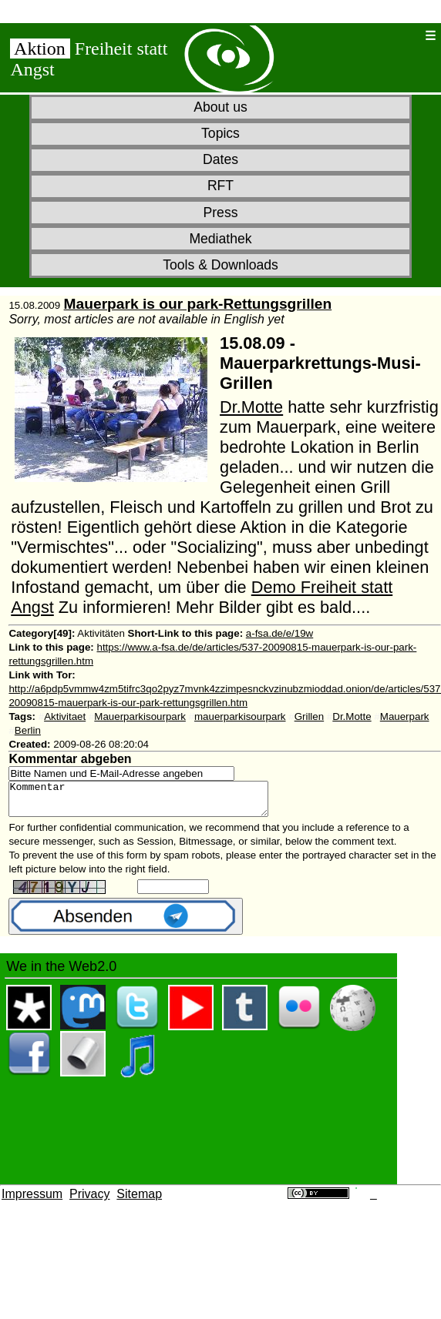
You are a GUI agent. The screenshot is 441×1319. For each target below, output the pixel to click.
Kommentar (153, 802)
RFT (220, 185)
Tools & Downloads (220, 265)
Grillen (310, 716)
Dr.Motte (251, 407)
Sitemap (139, 1200)
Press (221, 212)
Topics (220, 133)
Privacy (89, 1200)
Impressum (32, 1200)
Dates (220, 159)
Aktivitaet (65, 716)
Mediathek (220, 238)
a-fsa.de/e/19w (279, 633)
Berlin (28, 730)
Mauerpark (404, 716)
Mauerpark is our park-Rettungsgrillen (198, 304)
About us (220, 107)
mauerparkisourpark (240, 716)
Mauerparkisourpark (140, 716)
